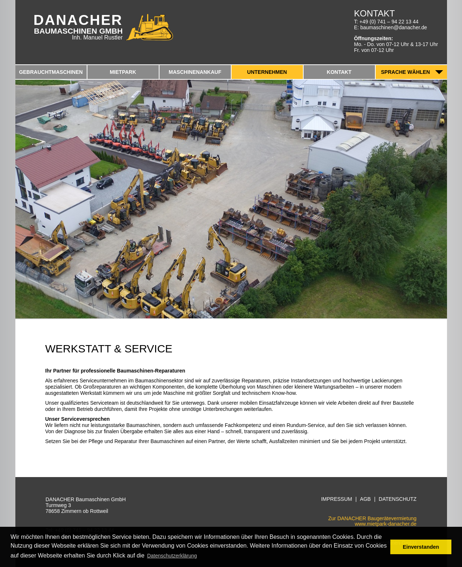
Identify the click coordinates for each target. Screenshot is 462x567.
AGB (365, 499)
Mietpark (123, 72)
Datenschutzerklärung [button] (172, 556)
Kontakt (339, 72)
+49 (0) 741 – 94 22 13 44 (389, 21)
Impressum (336, 499)
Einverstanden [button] (421, 547)
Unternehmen (267, 72)
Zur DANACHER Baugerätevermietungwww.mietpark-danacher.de (372, 521)
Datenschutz (397, 499)
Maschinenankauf (195, 72)
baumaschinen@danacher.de (393, 27)
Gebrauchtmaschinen (51, 72)
